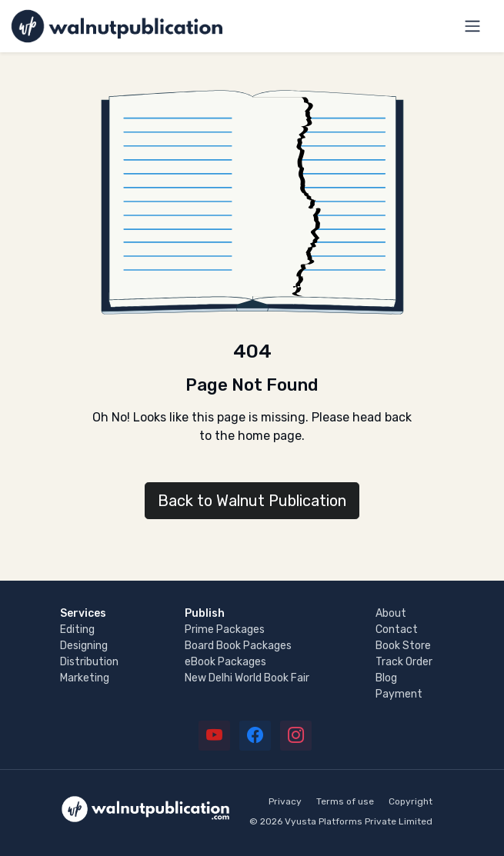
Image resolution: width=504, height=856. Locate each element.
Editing (77, 629)
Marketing (84, 677)
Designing (84, 645)
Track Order (403, 661)
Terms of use (345, 801)
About (390, 613)
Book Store (403, 645)
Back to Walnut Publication (252, 500)
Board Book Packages (238, 645)
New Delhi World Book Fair (247, 677)
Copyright (410, 801)
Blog (386, 677)
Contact (396, 629)
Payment (398, 694)
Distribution (89, 661)
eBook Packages (225, 661)
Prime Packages (225, 629)
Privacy (285, 801)
